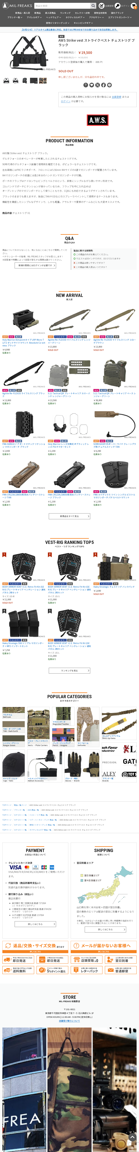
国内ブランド (117, 12)
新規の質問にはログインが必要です (35, 265)
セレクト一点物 (82, 12)
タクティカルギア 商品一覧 (40, 830)
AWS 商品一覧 (33, 810)
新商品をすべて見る (69, 516)
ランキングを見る (69, 670)
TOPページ (6, 805)
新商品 (37, 12)
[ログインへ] (122, 6)
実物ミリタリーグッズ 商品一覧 (42, 825)
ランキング (65, 12)
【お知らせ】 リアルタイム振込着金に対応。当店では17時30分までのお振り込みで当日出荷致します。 (69, 29)
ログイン (66, 101)
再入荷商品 (50, 12)
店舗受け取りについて (69, 1020)
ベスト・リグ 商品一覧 (38, 815)
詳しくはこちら (35, 924)
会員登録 (116, 96)
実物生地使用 (100, 12)
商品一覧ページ (20, 805)
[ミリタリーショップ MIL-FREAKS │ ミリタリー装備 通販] (17, 5)
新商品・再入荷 (22, 12)
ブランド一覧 (19, 810)
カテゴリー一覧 (20, 815)
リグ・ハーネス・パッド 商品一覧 (43, 819)
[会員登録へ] (106, 6)
